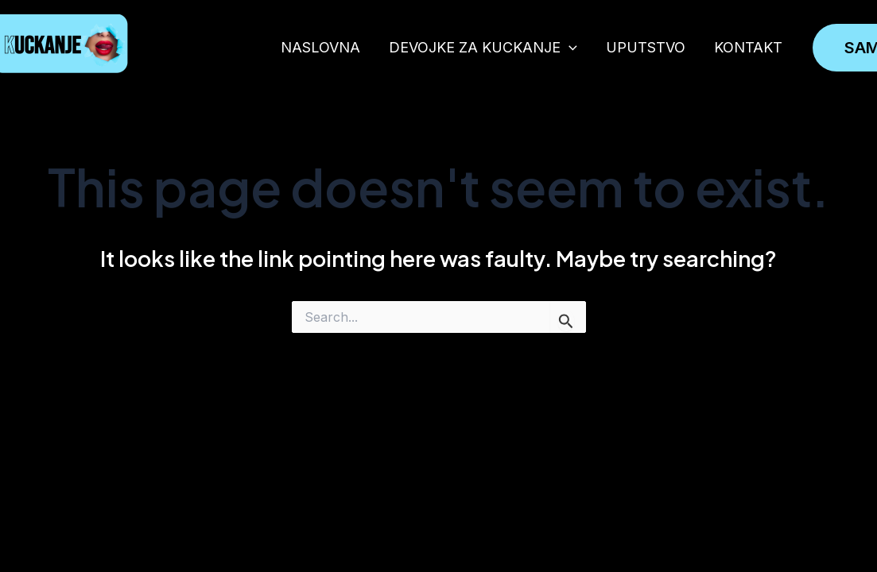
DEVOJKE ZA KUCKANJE (483, 47)
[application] (569, 47)
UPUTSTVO (645, 47)
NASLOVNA (320, 47)
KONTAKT (748, 47)
